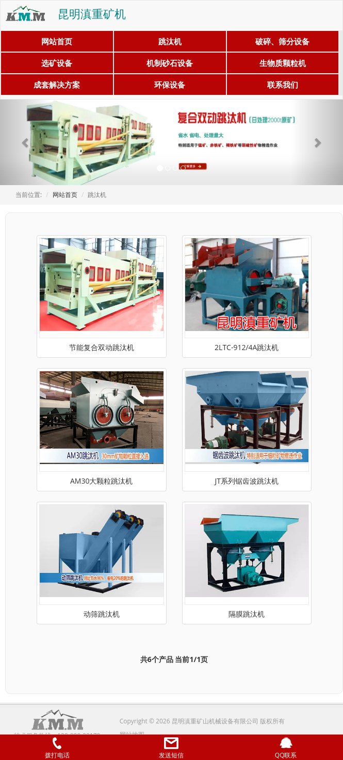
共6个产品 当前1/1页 (174, 659)
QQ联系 (286, 748)
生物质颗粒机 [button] (282, 63)
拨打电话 (57, 748)
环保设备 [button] (169, 84)
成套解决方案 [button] (57, 84)
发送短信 (171, 748)
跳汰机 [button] (170, 41)
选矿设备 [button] (56, 63)
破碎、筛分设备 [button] (282, 41)
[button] (26, 142)
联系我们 (282, 84)
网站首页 (56, 41)
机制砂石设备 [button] (169, 63)
